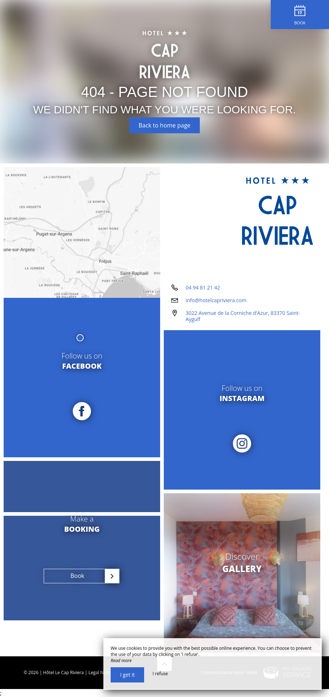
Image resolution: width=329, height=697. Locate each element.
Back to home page (165, 125)
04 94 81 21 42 (203, 287)
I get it (127, 674)
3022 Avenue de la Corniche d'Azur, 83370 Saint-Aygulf (243, 316)
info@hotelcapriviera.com (216, 300)
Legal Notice (100, 672)
